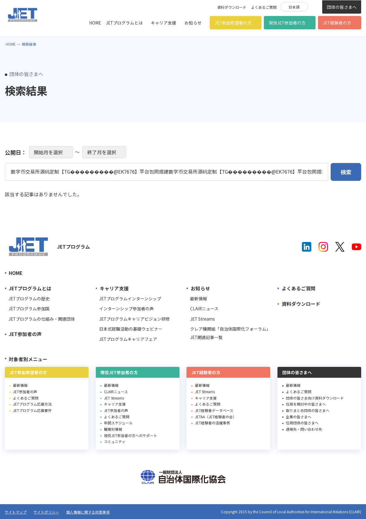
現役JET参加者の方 (287, 23)
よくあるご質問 (264, 7)
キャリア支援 (163, 23)
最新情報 (198, 298)
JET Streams (202, 319)
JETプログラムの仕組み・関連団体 (41, 319)
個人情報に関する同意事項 (88, 511)
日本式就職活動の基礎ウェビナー (131, 329)
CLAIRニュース (204, 308)
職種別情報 (113, 429)
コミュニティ (114, 441)
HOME (95, 23)
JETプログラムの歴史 (29, 298)
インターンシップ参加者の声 (126, 308)
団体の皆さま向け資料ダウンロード (315, 397)
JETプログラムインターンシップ (130, 298)
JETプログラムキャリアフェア (128, 339)
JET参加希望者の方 (233, 23)
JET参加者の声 (25, 334)
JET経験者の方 (337, 23)
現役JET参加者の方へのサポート (130, 435)
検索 (315, 6)
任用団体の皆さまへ (302, 422)
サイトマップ (16, 511)
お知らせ (193, 23)
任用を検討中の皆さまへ (306, 403)
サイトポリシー (46, 511)
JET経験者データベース (214, 410)
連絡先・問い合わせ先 (304, 429)
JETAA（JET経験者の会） (215, 416)
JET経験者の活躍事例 (212, 422)
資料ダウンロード (231, 7)
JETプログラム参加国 (29, 308)
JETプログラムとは (124, 23)
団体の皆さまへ (342, 7)
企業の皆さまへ (298, 416)
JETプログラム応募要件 (32, 410)
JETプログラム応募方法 (32, 403)
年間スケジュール (118, 422)
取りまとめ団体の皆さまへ (307, 410)
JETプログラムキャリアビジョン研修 (134, 319)
